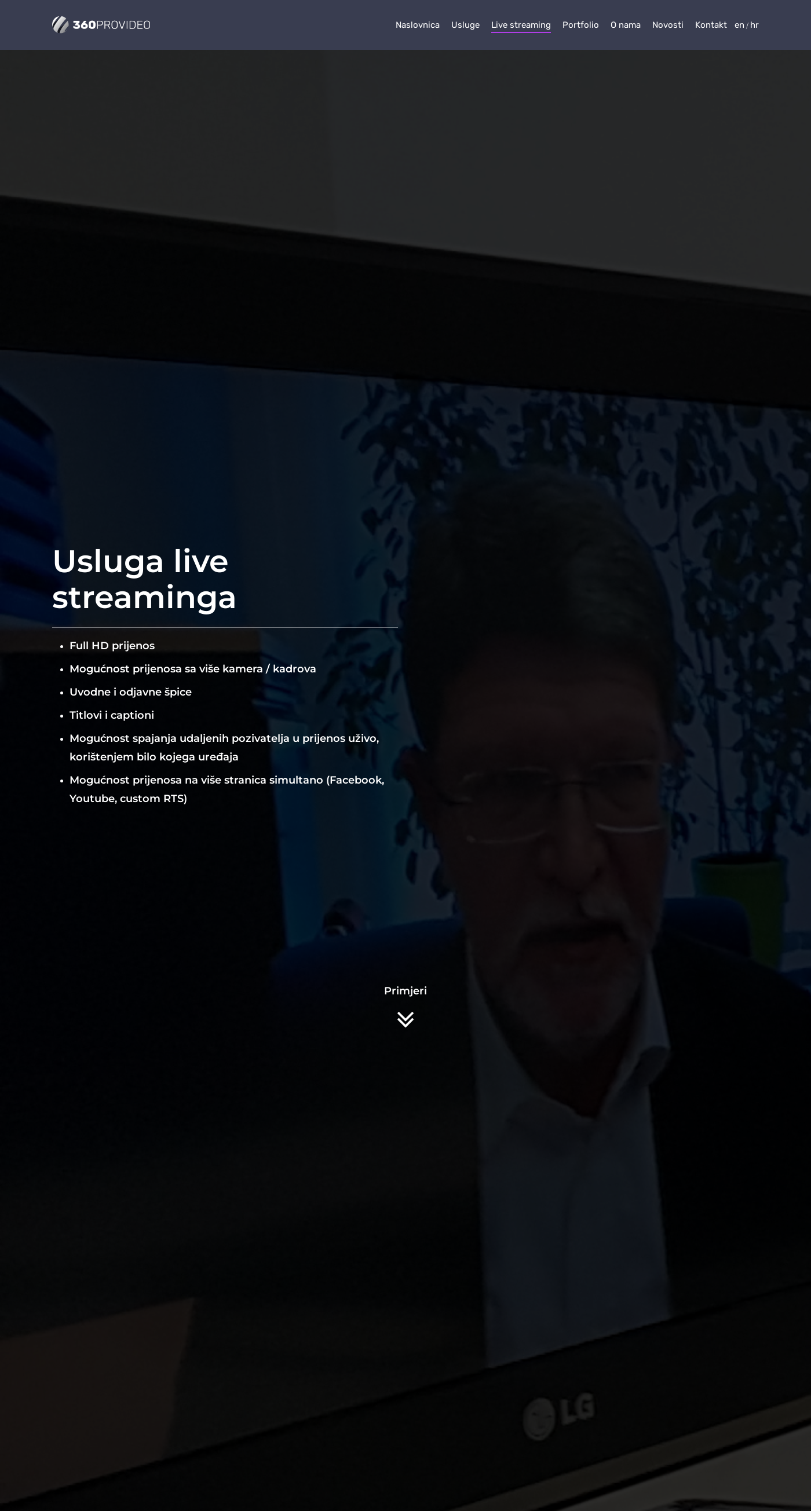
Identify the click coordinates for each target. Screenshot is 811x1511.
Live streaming (521, 25)
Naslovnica (418, 25)
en (739, 25)
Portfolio (580, 25)
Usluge (465, 25)
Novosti (668, 25)
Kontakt (711, 25)
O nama (626, 25)
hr (754, 25)
